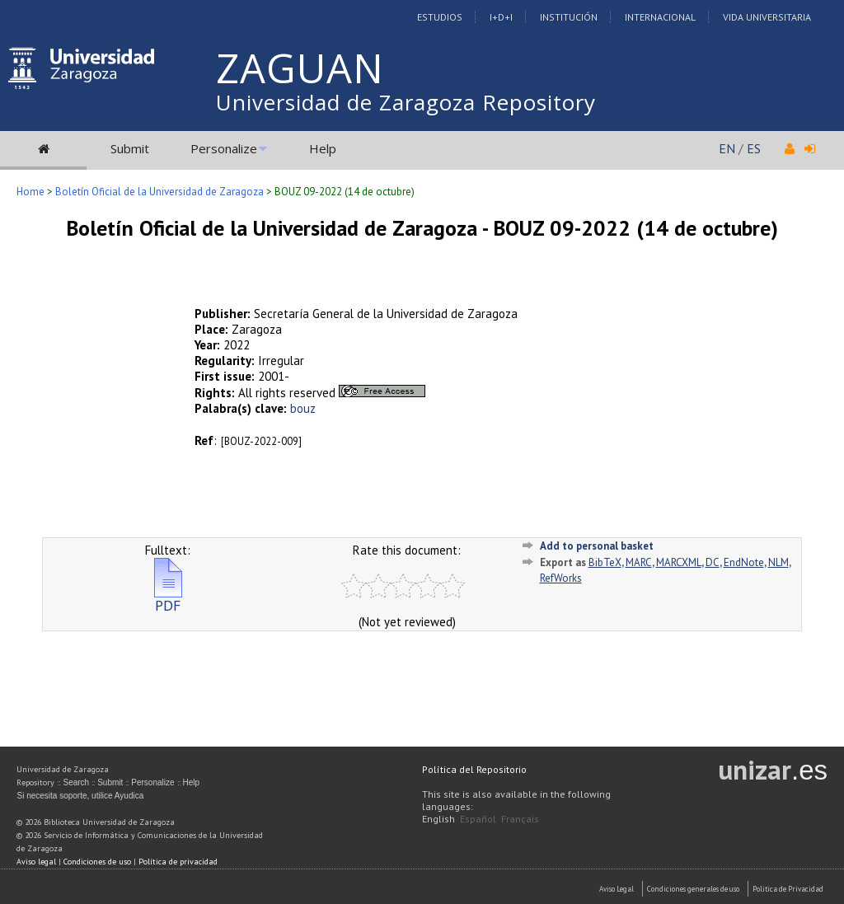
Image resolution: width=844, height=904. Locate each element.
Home (30, 192)
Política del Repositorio (474, 769)
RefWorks (561, 578)
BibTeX (604, 562)
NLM (778, 562)
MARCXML (678, 562)
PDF (168, 599)
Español (478, 819)
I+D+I (501, 17)
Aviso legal (36, 861)
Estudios (439, 17)
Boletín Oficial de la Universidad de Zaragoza (159, 192)
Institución (569, 17)
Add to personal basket (597, 546)
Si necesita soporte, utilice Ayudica (79, 795)
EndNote (744, 562)
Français (520, 819)
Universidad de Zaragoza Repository (406, 102)
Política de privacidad (178, 861)
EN (727, 148)
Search (76, 782)
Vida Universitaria (767, 17)
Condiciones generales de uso (693, 888)
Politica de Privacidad (788, 888)
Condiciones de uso (97, 861)
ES (754, 148)
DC (713, 562)
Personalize (223, 148)
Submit (129, 148)
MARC (639, 562)
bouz (303, 408)
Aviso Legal (616, 888)
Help (322, 148)
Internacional (660, 17)
